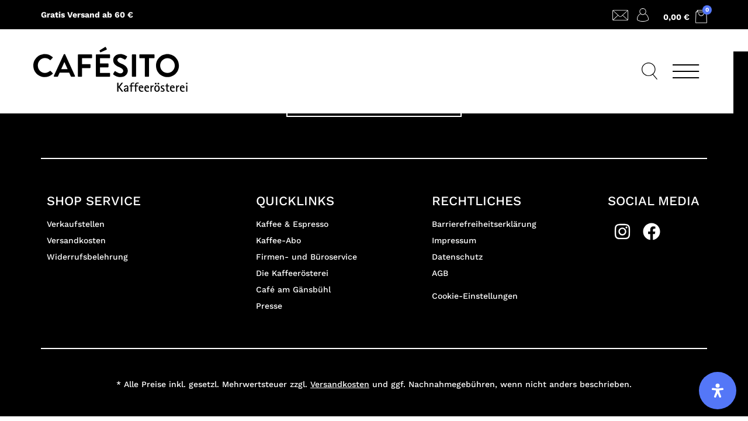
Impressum (454, 240)
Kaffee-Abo (278, 240)
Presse (269, 305)
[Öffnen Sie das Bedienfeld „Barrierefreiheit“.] (717, 390)
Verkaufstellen (76, 224)
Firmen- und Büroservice (306, 256)
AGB (440, 273)
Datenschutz (457, 256)
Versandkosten (76, 240)
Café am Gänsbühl (293, 289)
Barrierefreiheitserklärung (484, 224)
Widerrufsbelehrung (87, 256)
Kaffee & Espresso (292, 224)
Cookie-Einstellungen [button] (475, 296)
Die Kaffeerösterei (292, 273)
